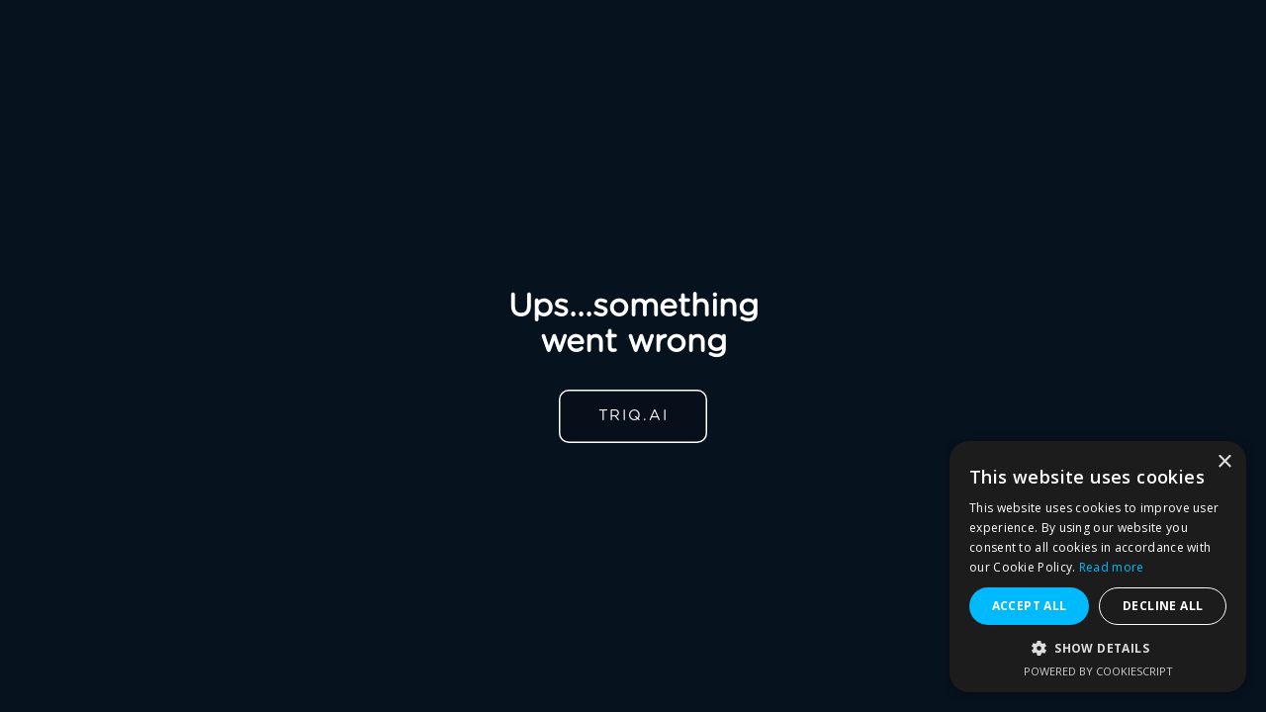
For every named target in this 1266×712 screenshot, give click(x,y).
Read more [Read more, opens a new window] (1111, 567)
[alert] (1098, 566)
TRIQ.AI (633, 415)
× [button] (1224, 462)
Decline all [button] (1163, 605)
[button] (1097, 648)
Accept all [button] (1029, 605)
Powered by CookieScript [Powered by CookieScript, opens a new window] (1098, 671)
